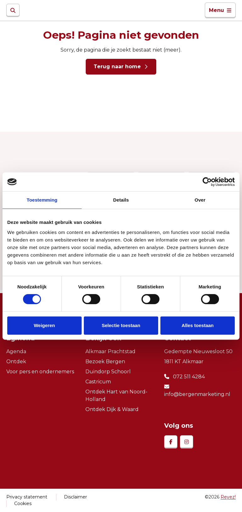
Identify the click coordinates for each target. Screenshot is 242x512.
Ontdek (16, 362)
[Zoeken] (13, 10)
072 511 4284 (184, 377)
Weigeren (44, 325)
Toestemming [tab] (42, 200)
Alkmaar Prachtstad (110, 351)
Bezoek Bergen (105, 362)
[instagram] (186, 441)
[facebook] (170, 441)
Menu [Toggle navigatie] (220, 10)
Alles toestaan (198, 325)
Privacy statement (26, 497)
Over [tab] (199, 200)
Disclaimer (75, 497)
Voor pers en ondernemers (40, 372)
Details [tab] (121, 200)
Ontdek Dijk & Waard (112, 409)
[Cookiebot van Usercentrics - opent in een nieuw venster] (207, 181)
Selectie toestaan (121, 325)
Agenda (16, 351)
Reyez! (228, 497)
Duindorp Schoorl (108, 372)
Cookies (23, 503)
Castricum (98, 382)
